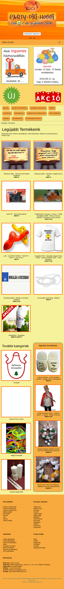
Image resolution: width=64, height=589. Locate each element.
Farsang (36, 510)
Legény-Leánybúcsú (10, 510)
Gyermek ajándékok (9, 542)
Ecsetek (36, 546)
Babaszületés (7, 512)
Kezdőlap (4, 123)
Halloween (37, 522)
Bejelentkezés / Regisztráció (32, 34)
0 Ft (32, 38)
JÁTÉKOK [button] (6, 118)
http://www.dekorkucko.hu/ (15, 571)
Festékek (37, 544)
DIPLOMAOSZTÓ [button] (17, 118)
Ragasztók (37, 542)
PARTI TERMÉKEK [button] (54, 113)
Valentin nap (38, 508)
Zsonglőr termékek (9, 546)
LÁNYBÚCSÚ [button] (7, 113)
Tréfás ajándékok (9, 539)
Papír (35, 539)
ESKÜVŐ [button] (5, 108)
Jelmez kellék (7, 520)
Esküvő (5, 515)
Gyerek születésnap (9, 507)
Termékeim (11, 123)
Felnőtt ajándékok (9, 541)
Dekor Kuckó (8, 42)
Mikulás (36, 524)
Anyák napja (38, 513)
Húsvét (36, 512)
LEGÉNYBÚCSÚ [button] (19, 113)
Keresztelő (6, 513)
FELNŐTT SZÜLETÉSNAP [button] (19, 108)
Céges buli (37, 507)
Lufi (4, 517)
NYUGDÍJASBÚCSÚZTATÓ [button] (33, 118)
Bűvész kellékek (8, 548)
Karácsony (37, 525)
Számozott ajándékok (10, 549)
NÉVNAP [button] (51, 108)
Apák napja (37, 515)
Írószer (36, 541)
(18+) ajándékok (8, 551)
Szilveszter (37, 527)
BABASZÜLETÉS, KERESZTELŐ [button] (36, 113)
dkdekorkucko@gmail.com (14, 570)
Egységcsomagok (39, 548)
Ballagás (36, 517)
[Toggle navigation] (59, 42)
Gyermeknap (38, 519)
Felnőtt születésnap (9, 508)
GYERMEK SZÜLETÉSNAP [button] (38, 108)
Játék (5, 544)
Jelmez (5, 519)
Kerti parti (37, 520)
